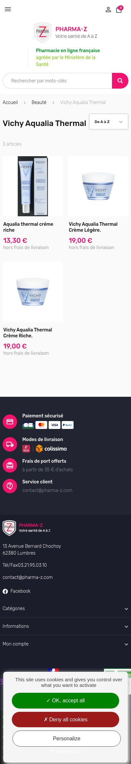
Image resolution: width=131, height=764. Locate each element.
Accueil (10, 102)
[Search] (120, 81)
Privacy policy (66, 751)
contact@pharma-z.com (28, 577)
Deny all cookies (66, 719)
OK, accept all (65, 700)
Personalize (66, 738)
